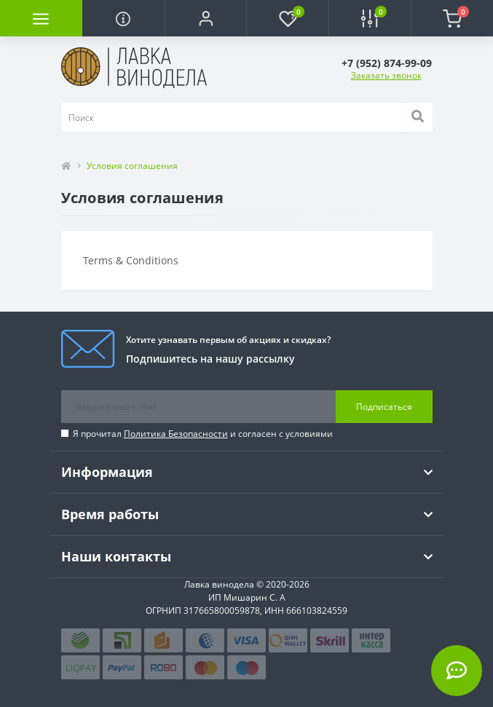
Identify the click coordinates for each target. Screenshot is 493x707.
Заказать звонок (386, 75)
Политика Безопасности (176, 433)
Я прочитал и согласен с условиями (203, 433)
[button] (206, 18)
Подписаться (384, 406)
